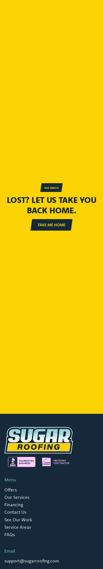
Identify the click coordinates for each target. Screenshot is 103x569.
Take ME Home (51, 224)
